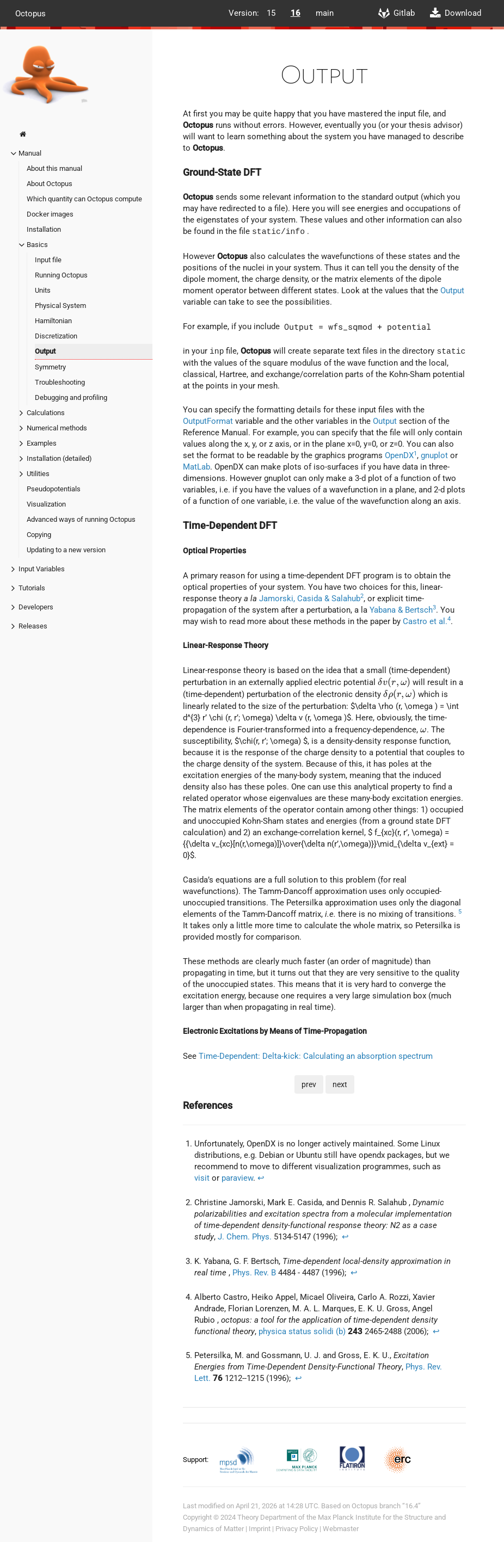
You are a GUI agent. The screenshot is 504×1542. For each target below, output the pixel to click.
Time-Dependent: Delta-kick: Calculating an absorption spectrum (316, 1056)
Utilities (38, 474)
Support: (196, 1459)
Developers (36, 607)
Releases (33, 626)
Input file (48, 260)
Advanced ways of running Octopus (81, 519)
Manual (30, 153)
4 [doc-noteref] (449, 618)
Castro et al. (425, 621)
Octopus (30, 13)
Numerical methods (57, 428)
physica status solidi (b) (302, 1331)
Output (45, 351)
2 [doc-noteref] (362, 596)
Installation (44, 229)
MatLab (196, 467)
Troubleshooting (60, 382)
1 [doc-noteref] (415, 453)
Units (43, 290)
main (325, 13)
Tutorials (32, 588)
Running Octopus (61, 275)
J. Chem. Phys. (245, 1237)
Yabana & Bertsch (401, 610)
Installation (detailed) (59, 458)
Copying (39, 535)
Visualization (46, 504)
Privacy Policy (296, 1529)
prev (309, 1084)
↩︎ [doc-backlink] (261, 1178)
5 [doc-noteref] (460, 911)
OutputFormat (208, 421)
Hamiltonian (53, 321)
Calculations (46, 413)
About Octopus (49, 184)
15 (271, 13)
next (340, 1084)
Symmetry (50, 367)
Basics (37, 244)
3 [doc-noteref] (434, 607)
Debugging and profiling (71, 397)
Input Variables (42, 569)
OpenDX (399, 455)
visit (202, 1178)
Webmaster (341, 1529)
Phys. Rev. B (254, 1273)
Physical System (60, 305)
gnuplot (434, 455)
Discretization (56, 336)
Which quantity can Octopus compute (84, 199)
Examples (42, 443)
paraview (237, 1178)
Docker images (50, 214)
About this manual (54, 168)
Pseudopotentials (54, 489)
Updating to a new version (66, 550)
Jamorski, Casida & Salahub (309, 598)
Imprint (260, 1529)
